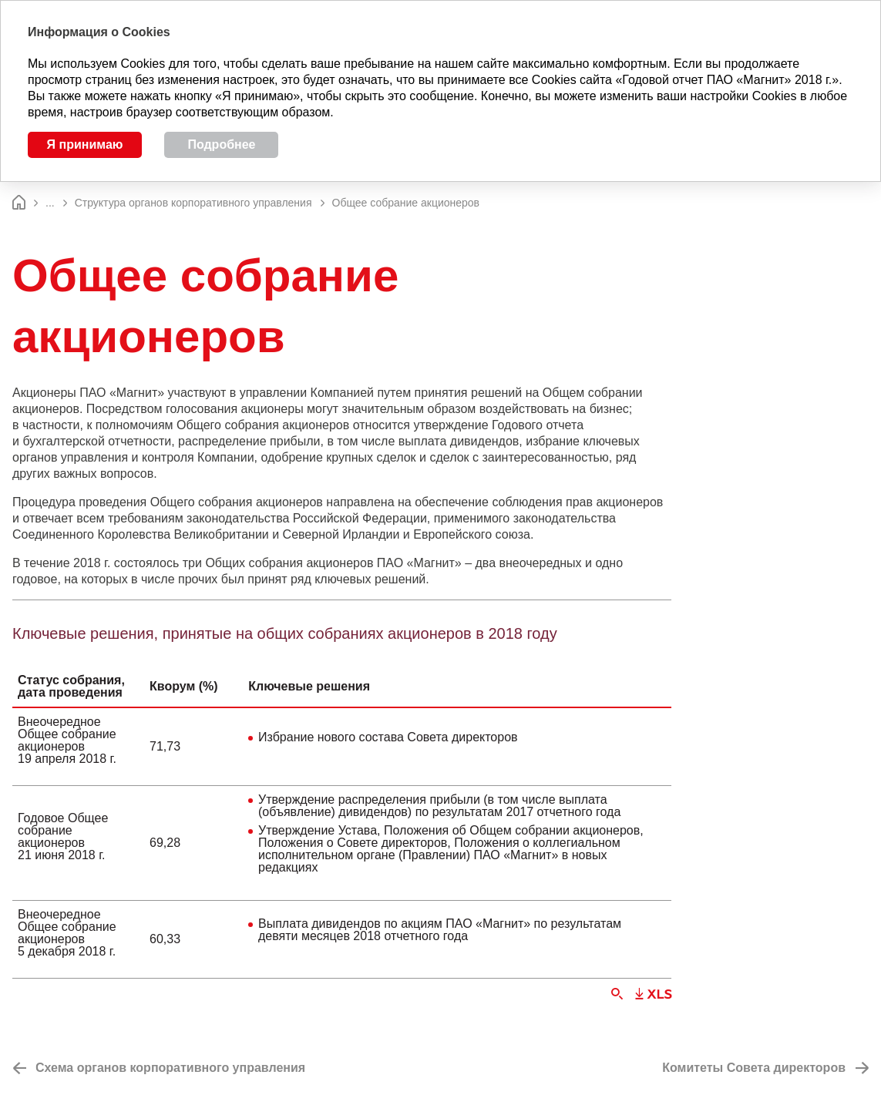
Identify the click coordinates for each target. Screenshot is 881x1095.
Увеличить (617, 993)
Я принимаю (85, 144)
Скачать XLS (653, 993)
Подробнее (221, 144)
